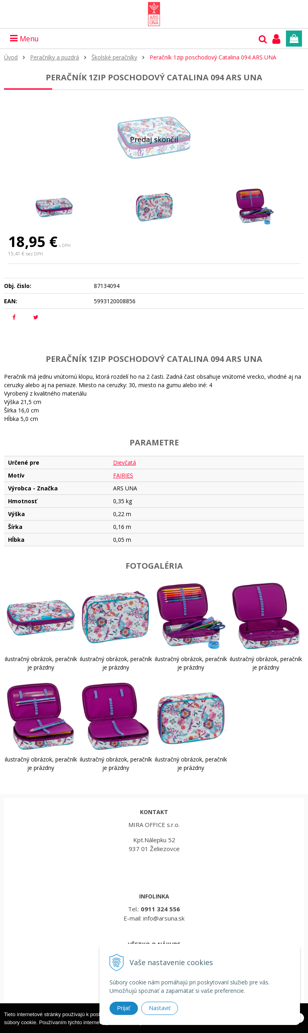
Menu (24, 38)
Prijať (123, 1008)
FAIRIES (123, 475)
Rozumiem (279, 1027)
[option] (54, 206)
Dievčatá (124, 462)
